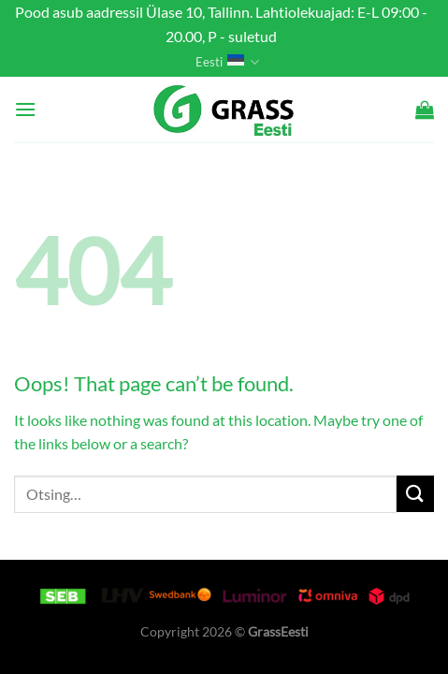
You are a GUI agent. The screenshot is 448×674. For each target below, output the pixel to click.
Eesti (227, 62)
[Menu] (25, 109)
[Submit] (415, 494)
